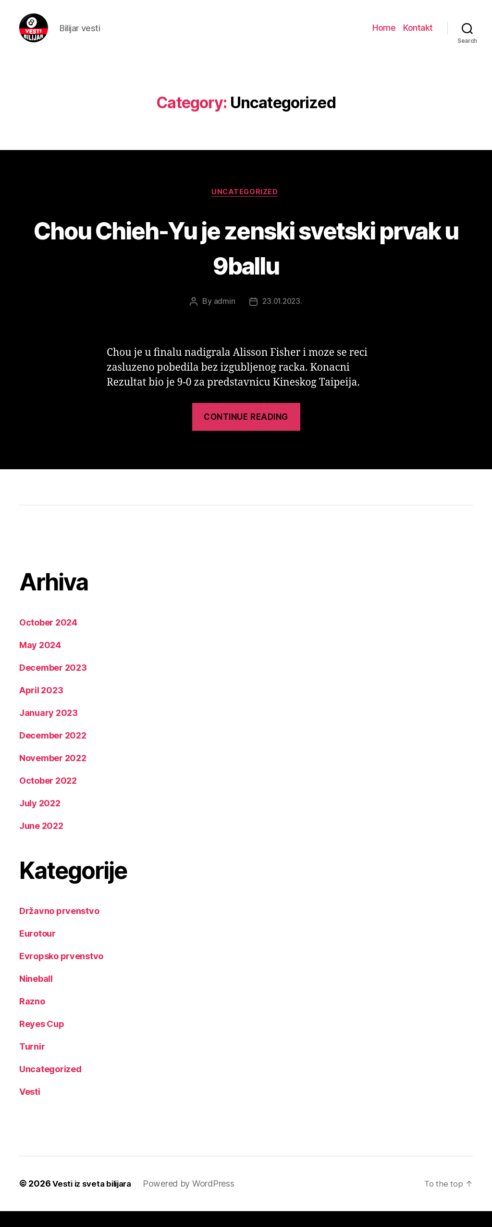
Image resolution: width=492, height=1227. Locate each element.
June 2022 (41, 842)
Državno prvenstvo (59, 927)
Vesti (29, 1108)
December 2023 (53, 684)
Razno (32, 1018)
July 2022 (40, 819)
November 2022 (52, 774)
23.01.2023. (282, 317)
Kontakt (418, 35)
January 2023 (48, 729)
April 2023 (41, 706)
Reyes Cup (41, 1040)
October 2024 (48, 639)
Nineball (36, 995)
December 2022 (52, 752)
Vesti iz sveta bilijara (94, 1200)
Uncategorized (246, 207)
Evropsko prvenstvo (61, 972)
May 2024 (40, 661)
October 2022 (48, 797)
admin (223, 317)
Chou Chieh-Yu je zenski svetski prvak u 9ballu (246, 261)
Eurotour (37, 950)
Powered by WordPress (195, 1200)
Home (383, 35)
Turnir (32, 1063)
